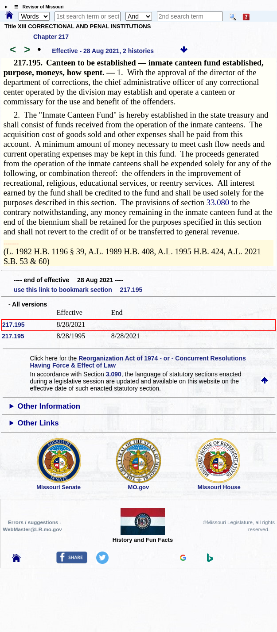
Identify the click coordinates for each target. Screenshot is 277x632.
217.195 (13, 324)
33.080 (218, 202)
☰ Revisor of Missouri (37, 6)
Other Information (48, 406)
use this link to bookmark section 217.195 (78, 289)
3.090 (113, 374)
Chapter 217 (51, 36)
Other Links (38, 423)
